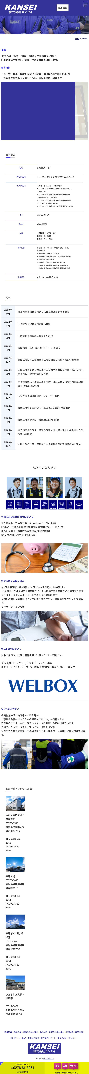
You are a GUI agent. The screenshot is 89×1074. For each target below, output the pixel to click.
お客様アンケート (48, 1037)
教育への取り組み (56, 1031)
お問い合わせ (33, 1037)
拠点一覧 (79, 1031)
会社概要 (8, 1031)
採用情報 (62, 7)
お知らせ (69, 1031)
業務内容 (17, 1031)
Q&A (24, 1037)
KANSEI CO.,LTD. (48, 1058)
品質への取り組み (30, 1031)
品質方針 (43, 1031)
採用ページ (15, 1037)
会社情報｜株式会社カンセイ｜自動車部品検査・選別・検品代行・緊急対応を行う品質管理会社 (25, 9)
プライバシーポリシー (67, 1037)
